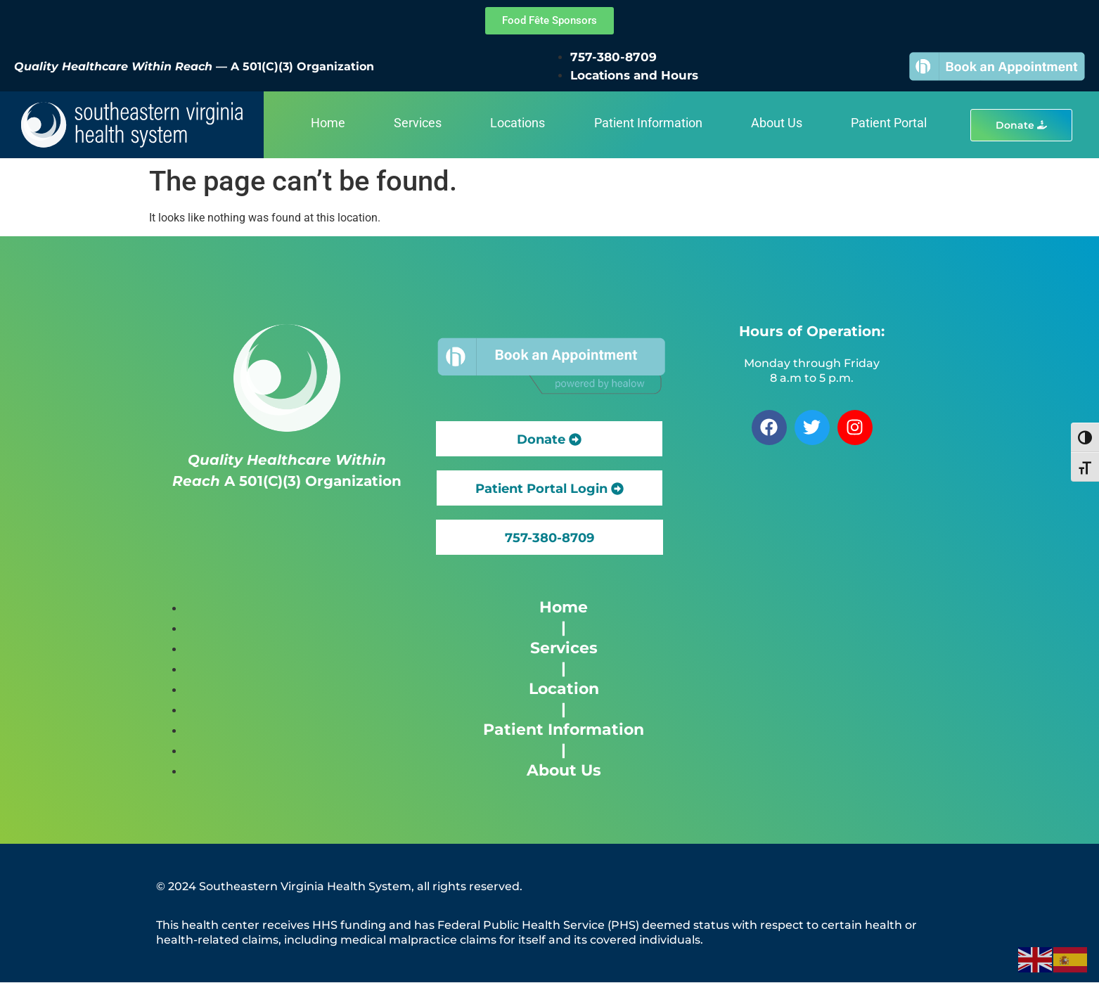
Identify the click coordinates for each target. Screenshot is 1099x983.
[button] (549, 537)
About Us (776, 122)
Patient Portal (889, 122)
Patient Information (648, 122)
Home (328, 122)
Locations (517, 122)
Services (418, 122)
